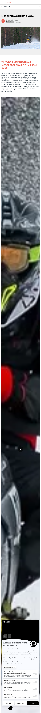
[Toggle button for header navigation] (2, 2)
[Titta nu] (20, 449)
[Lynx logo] (9, 2)
